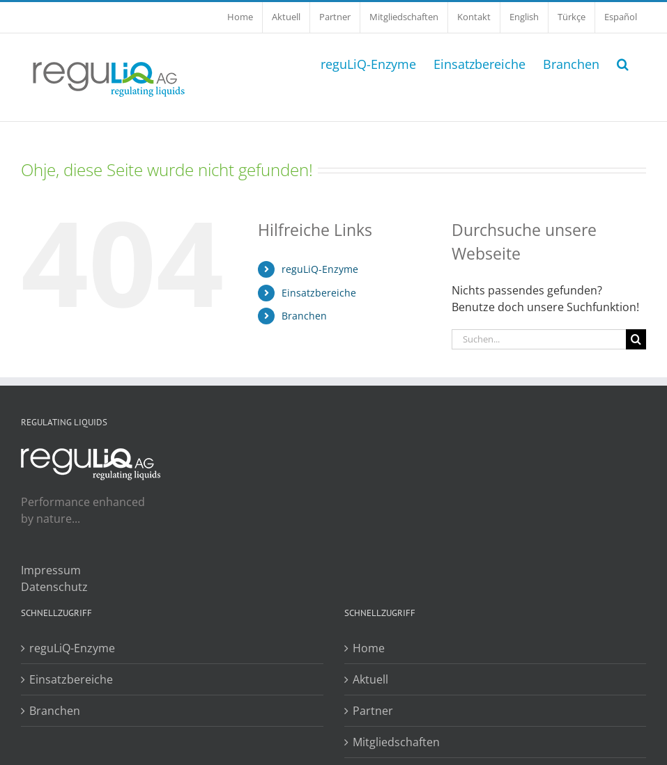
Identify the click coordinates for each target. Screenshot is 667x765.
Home (369, 648)
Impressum (51, 570)
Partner (373, 710)
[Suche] (636, 339)
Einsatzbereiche (319, 292)
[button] (623, 62)
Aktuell (370, 679)
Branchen (304, 315)
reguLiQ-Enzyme (320, 269)
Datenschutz (54, 586)
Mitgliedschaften (396, 742)
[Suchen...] (539, 339)
